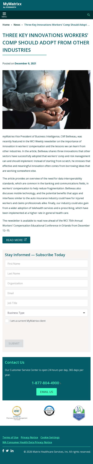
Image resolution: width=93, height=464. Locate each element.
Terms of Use (10, 437)
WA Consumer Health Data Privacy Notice (27, 442)
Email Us (46, 392)
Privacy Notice (29, 437)
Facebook (3, 450)
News (17, 24)
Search (88, 15)
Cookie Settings (50, 437)
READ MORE (14, 240)
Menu (4, 15)
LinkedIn (12, 450)
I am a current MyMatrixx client (28, 320)
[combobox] (46, 313)
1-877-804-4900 (46, 382)
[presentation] (28, 331)
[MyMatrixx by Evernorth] (11, 5)
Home (6, 24)
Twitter (7, 450)
